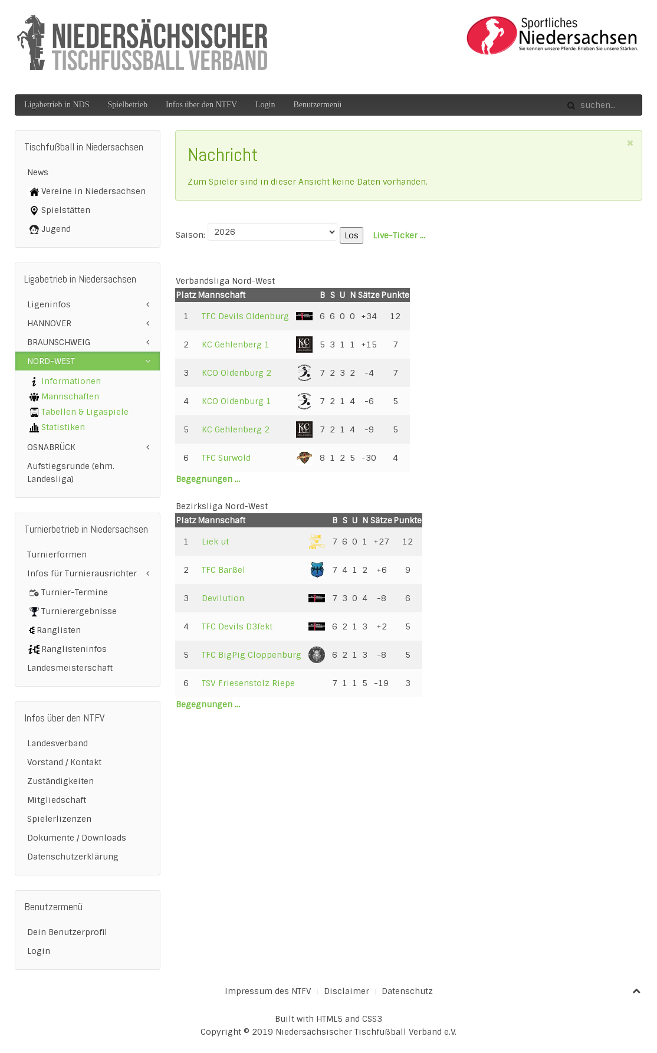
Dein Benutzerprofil (67, 932)
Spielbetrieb (127, 104)
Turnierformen (57, 554)
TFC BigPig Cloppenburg (251, 654)
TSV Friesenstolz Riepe (248, 683)
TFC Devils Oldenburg (245, 316)
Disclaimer (346, 991)
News (37, 172)
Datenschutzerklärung (73, 856)
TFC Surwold (226, 457)
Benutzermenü (317, 104)
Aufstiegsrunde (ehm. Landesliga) (70, 472)
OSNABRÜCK (51, 447)
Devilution (223, 598)
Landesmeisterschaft (70, 667)
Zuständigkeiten (60, 781)
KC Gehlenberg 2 (236, 429)
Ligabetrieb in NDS (56, 104)
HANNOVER (49, 323)
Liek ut (215, 541)
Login (265, 104)
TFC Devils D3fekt (237, 626)
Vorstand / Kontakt (64, 762)
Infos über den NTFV (201, 104)
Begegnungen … (208, 479)
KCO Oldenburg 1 (236, 401)
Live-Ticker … (399, 235)
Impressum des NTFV (268, 991)
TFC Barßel (223, 570)
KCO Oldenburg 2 (236, 373)
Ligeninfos (49, 304)
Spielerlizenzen (59, 818)
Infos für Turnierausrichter (82, 573)
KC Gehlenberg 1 (236, 344)
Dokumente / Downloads (76, 837)
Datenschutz (407, 991)
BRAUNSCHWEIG (58, 342)
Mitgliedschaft (56, 800)
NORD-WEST (51, 361)
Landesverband (57, 743)
